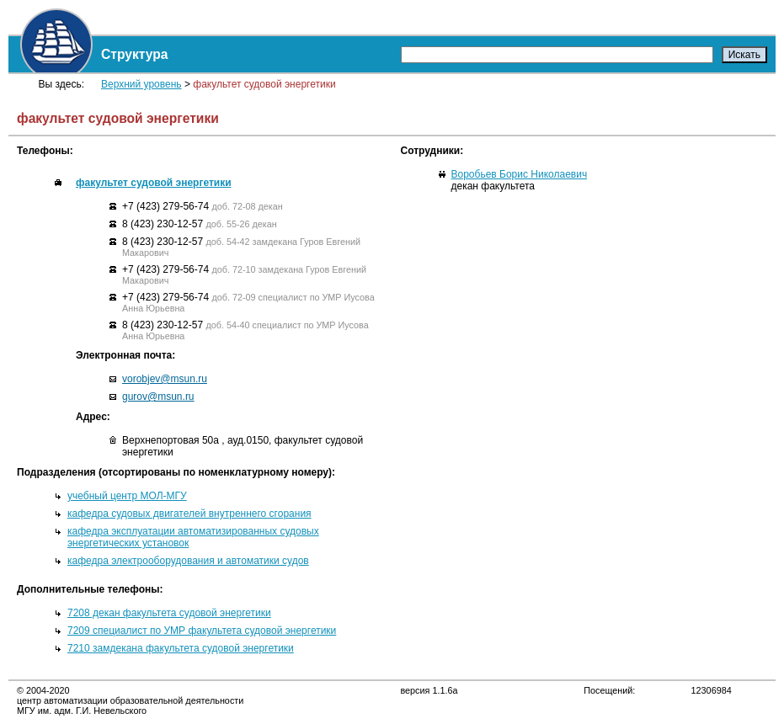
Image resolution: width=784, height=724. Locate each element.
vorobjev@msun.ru (164, 379)
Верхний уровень (141, 84)
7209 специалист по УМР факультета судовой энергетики (201, 630)
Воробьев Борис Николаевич (519, 174)
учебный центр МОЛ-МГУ (127, 496)
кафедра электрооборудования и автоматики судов (188, 561)
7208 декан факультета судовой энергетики (169, 613)
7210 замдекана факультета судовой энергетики (180, 648)
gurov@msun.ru (158, 396)
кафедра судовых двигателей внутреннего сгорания (189, 513)
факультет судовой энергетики (154, 183)
